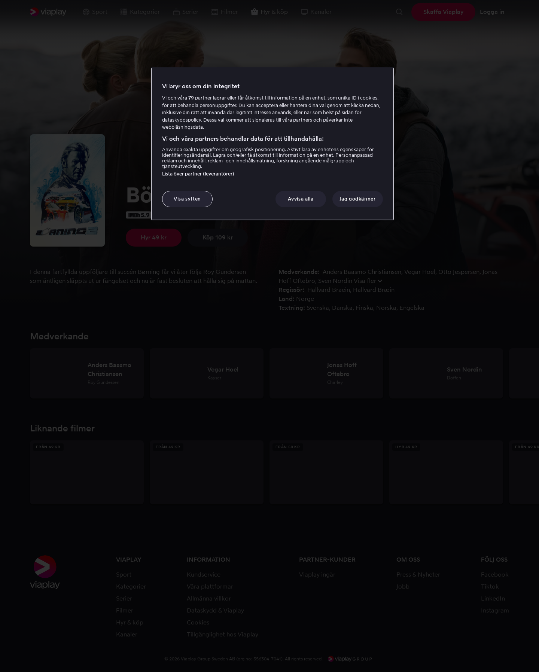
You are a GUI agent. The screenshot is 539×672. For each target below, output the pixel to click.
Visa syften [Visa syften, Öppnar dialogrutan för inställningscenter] (187, 199)
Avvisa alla (300, 199)
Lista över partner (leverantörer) (198, 174)
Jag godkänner (357, 199)
